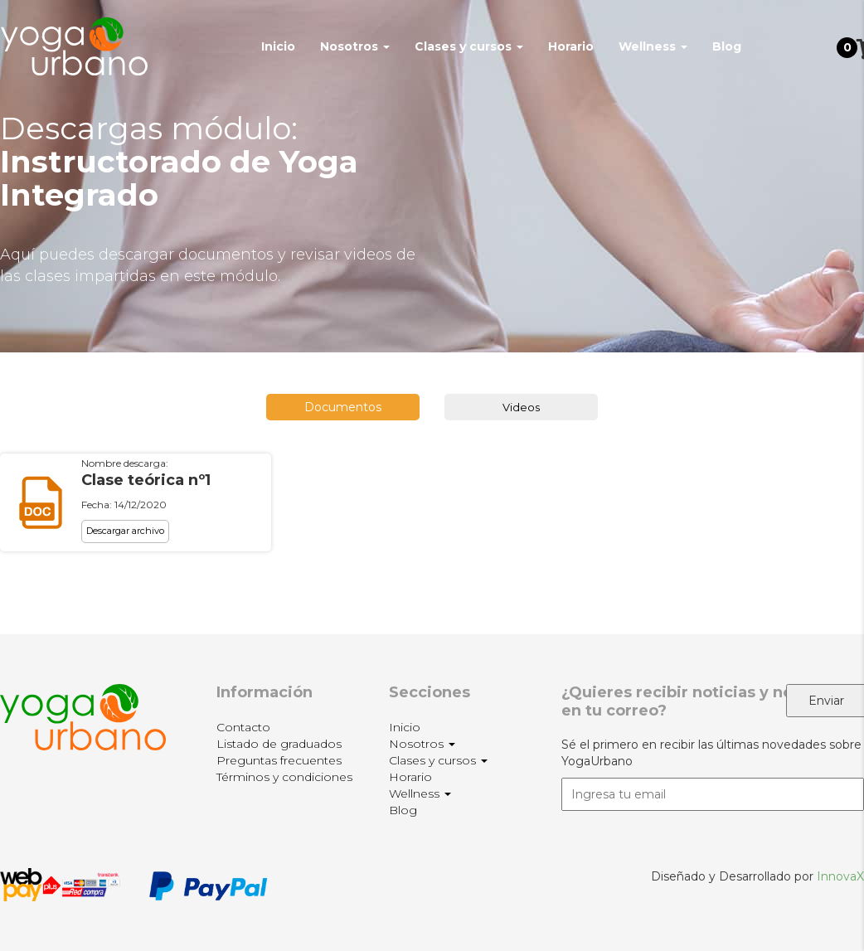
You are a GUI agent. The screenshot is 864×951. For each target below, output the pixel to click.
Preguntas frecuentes (279, 760)
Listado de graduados (279, 743)
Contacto (243, 727)
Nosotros (355, 46)
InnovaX (840, 876)
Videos (521, 407)
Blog (726, 46)
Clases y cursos (469, 46)
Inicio (278, 46)
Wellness (653, 46)
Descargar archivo (125, 530)
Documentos (342, 407)
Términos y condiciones (284, 776)
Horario (571, 46)
